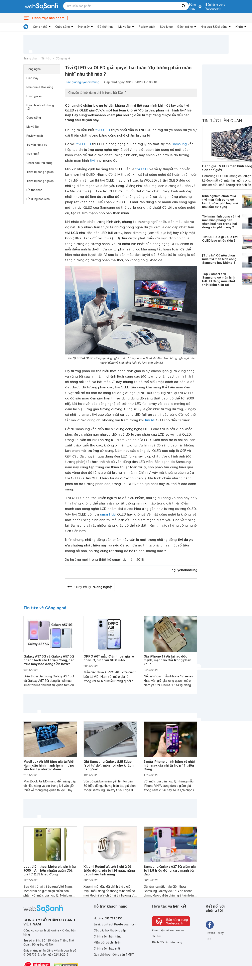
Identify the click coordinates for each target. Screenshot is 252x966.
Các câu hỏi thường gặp (110, 930)
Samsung (179, 144)
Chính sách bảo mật (107, 948)
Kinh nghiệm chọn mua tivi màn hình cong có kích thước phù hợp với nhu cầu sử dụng (220, 201)
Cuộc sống (62, 26)
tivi (92, 160)
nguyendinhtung (184, 570)
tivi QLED (102, 130)
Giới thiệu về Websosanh (168, 930)
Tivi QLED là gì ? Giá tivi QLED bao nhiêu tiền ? (220, 238)
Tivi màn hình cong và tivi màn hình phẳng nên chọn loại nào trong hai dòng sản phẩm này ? (221, 221)
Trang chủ (30, 58)
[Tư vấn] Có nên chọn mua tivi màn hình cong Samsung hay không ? (219, 258)
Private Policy (215, 932)
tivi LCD (141, 169)
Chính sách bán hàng (107, 936)
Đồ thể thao (106, 26)
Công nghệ (40, 26)
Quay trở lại (94, 587)
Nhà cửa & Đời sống (214, 26)
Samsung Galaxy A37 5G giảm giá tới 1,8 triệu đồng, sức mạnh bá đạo (170, 870)
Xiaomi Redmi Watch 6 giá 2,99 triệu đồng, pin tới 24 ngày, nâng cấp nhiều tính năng (109, 870)
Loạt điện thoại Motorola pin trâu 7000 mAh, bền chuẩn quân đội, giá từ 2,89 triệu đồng (49, 870)
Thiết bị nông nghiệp (40, 181)
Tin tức (46, 58)
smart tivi (108, 514)
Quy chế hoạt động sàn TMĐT (114, 954)
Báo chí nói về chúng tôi (40, 107)
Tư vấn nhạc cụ (36, 144)
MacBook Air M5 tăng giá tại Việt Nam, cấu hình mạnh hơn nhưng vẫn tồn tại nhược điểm (49, 765)
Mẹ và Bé (124, 26)
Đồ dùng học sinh (38, 199)
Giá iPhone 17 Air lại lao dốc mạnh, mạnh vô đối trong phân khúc (167, 660)
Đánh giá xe (185, 26)
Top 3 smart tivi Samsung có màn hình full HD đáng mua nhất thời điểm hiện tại (218, 279)
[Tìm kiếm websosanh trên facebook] (210, 925)
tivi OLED (83, 144)
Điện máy (84, 26)
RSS (209, 938)
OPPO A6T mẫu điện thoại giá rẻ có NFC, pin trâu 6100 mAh (109, 658)
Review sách (147, 26)
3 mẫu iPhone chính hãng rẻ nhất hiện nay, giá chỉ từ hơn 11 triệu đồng (169, 765)
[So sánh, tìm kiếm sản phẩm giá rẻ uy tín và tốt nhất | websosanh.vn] (41, 6)
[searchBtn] (184, 6)
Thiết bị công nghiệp (40, 172)
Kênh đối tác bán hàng (167, 942)
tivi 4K (150, 420)
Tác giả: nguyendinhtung (82, 82)
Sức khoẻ (166, 26)
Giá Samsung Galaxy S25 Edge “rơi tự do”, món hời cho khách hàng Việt (109, 765)
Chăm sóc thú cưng (39, 162)
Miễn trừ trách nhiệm (107, 942)
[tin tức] (25, 26)
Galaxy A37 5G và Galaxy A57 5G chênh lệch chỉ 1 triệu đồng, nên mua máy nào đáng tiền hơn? (49, 660)
